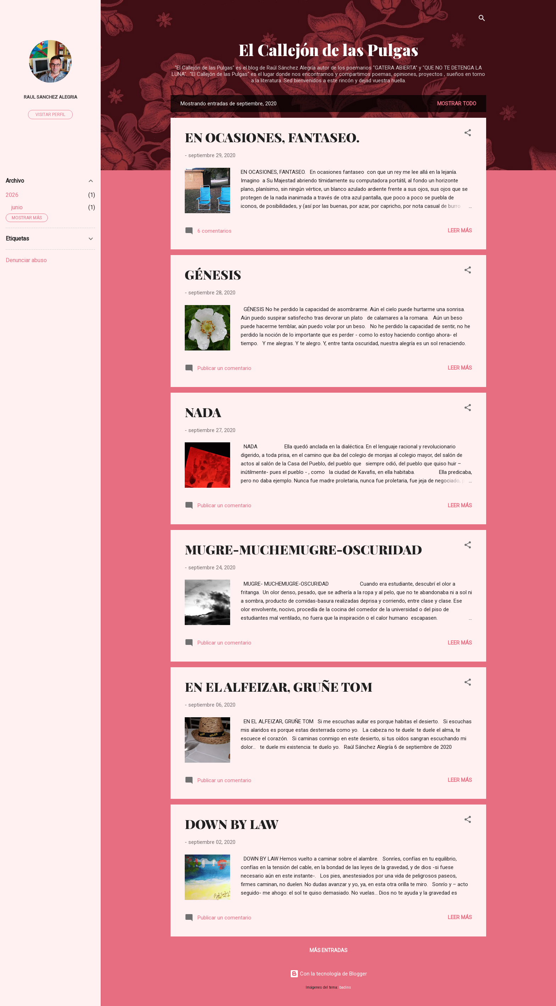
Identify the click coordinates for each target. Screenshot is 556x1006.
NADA (203, 411)
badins (345, 987)
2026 (12, 195)
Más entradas (329, 950)
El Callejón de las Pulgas (328, 49)
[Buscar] (482, 19)
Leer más (460, 230)
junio (17, 207)
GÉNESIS (213, 274)
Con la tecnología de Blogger (328, 974)
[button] (467, 133)
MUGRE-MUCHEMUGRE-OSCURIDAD (303, 549)
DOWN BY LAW (231, 823)
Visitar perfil (50, 114)
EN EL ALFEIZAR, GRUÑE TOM (278, 686)
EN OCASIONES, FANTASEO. (272, 136)
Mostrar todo (456, 103)
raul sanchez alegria (50, 97)
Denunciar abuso (26, 260)
